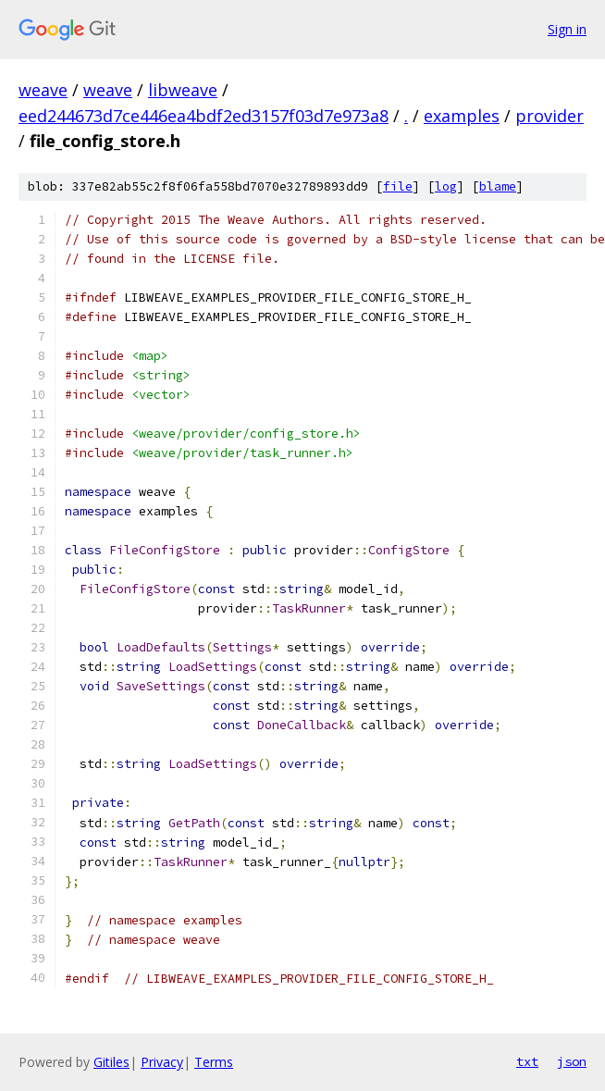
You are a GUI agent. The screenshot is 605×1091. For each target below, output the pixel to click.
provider (549, 116)
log (446, 186)
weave (43, 90)
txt (527, 1061)
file (398, 186)
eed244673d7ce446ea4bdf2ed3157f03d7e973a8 (204, 116)
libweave (182, 90)
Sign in (567, 29)
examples (462, 116)
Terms (213, 1062)
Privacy (162, 1062)
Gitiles (111, 1062)
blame (497, 186)
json (571, 1061)
